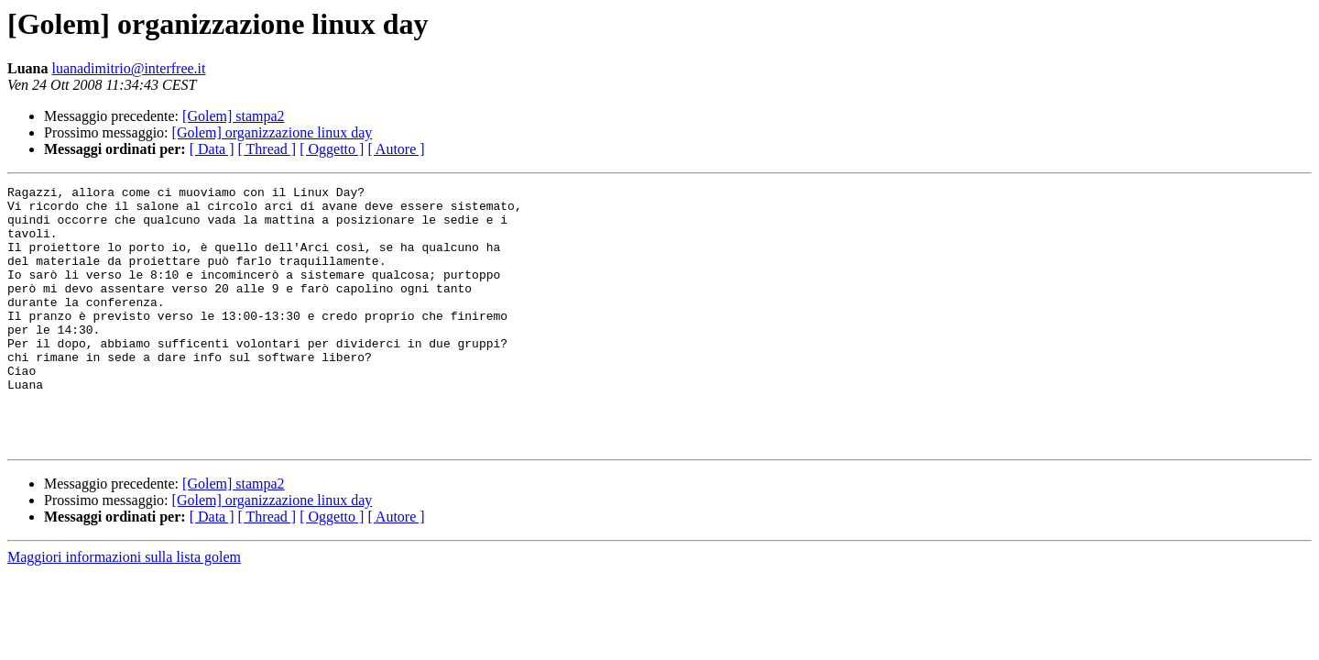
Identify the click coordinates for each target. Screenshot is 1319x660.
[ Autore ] (395, 149)
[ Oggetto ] (332, 149)
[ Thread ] (267, 149)
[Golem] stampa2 (233, 116)
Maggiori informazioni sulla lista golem (124, 609)
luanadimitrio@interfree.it (128, 68)
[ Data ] (212, 149)
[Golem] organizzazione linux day (272, 132)
